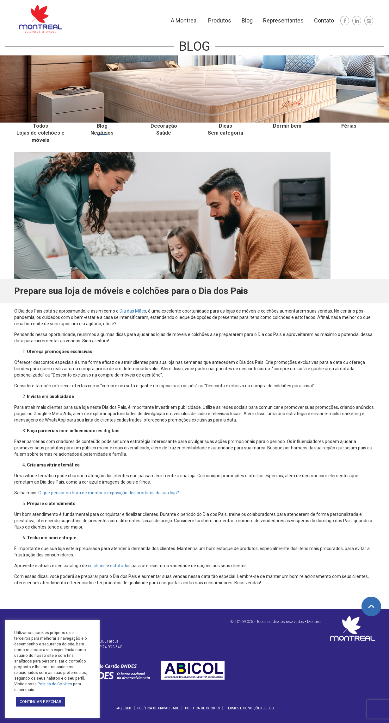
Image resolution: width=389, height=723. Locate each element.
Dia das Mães (133, 311)
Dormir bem (287, 126)
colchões (97, 565)
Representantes (283, 20)
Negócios (102, 133)
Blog (247, 20)
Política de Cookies (202, 708)
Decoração (164, 126)
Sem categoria (225, 133)
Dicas (225, 126)
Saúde (163, 133)
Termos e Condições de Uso (250, 708)
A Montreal (184, 20)
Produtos (219, 20)
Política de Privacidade (158, 708)
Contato (324, 20)
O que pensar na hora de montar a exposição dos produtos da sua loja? (108, 492)
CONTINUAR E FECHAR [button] (40, 701)
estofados (120, 565)
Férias (348, 126)
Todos (40, 126)
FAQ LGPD (123, 708)
